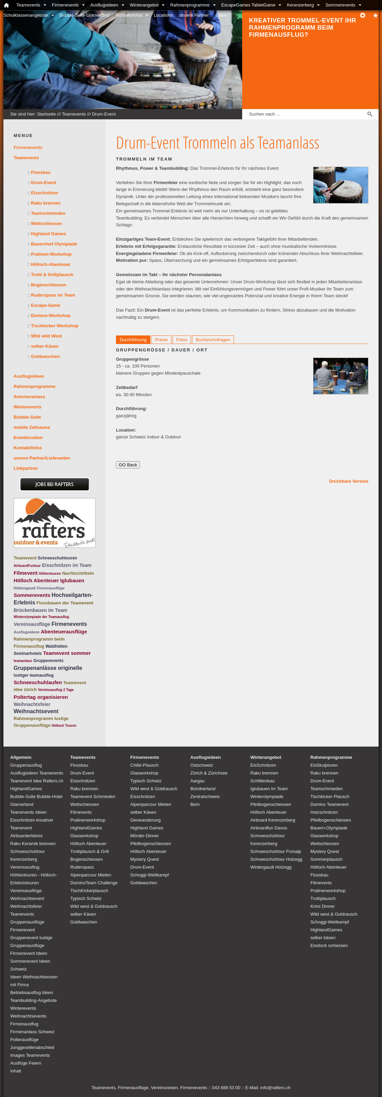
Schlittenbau (262, 780)
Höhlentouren (50, 573)
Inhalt (15, 1070)
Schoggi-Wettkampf (149, 874)
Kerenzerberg (300, 4)
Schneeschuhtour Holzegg (276, 859)
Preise (161, 339)
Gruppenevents (48, 660)
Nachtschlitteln (78, 573)
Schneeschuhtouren (57, 558)
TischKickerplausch (89, 890)
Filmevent (26, 573)
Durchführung (133, 339)
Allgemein (20, 757)
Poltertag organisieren (41, 697)
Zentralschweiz (205, 796)
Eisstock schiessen (329, 945)
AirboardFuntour (27, 566)
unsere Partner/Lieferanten (42, 458)
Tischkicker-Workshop (54, 325)
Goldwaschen (45, 356)
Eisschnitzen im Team (66, 565)
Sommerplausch (326, 859)
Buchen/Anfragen (213, 339)
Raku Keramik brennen (33, 843)
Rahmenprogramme (190, 4)
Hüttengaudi (24, 588)
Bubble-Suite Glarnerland (84, 15)
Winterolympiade (266, 796)
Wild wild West (46, 336)
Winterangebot (144, 4)
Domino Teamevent (329, 804)
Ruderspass (82, 867)
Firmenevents (65, 4)
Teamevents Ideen (28, 812)
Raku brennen (46, 203)
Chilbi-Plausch (144, 765)
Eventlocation (28, 437)
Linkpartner (26, 468)
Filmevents (81, 812)
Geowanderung (145, 820)
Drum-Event (104, 114)
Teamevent (25, 557)
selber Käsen (45, 346)
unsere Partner (194, 15)
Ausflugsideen (104, 4)
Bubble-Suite (27, 417)
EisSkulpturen (324, 765)
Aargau (197, 780)
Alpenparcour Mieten (90, 874)
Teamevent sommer (67, 653)
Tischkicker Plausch (329, 796)
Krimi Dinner (322, 906)
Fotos (182, 339)
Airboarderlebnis (26, 835)
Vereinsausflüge (32, 624)
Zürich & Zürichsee (208, 773)
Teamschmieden (48, 213)
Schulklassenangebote (25, 15)
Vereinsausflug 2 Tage (56, 690)
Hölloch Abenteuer (36, 580)
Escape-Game (45, 305)
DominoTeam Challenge (94, 882)
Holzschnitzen (324, 812)
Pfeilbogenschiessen (150, 843)
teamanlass (23, 661)
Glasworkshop (84, 835)
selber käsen (323, 937)
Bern (195, 804)
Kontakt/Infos (129, 15)
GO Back (128, 464)
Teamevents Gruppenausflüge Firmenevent (27, 922)
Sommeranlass (29, 396)
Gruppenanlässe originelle (48, 668)
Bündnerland (203, 788)
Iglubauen (72, 580)
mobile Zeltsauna (32, 427)
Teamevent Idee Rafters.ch (36, 780)
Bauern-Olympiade (328, 827)
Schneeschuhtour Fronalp (275, 851)
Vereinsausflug (24, 867)
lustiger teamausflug (34, 675)
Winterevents (28, 406)
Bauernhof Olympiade (54, 243)
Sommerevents (340, 4)
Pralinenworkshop (87, 820)
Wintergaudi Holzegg (271, 867)
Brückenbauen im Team (40, 610)
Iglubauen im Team (269, 788)
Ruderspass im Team (53, 295)
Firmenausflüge (51, 588)
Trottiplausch (323, 898)
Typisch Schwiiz (86, 898)
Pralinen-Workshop (51, 254)
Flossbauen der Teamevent (64, 602)
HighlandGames (26, 788)
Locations (163, 15)
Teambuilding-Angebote (33, 1000)
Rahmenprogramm (33, 718)
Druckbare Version (348, 481)
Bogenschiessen (48, 284)
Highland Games (48, 233)
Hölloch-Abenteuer (51, 264)
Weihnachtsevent (36, 711)
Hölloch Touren (64, 725)
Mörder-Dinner (144, 835)
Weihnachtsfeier (32, 704)
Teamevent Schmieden (92, 796)
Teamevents (28, 4)
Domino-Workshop (51, 315)
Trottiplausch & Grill (89, 851)
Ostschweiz (201, 765)
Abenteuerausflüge (64, 631)
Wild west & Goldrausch (93, 906)
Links (221, 15)
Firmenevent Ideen (28, 953)
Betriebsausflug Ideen (31, 992)
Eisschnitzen (44, 192)
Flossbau (40, 172)
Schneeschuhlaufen (38, 682)
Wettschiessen (46, 223)
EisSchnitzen (263, 765)
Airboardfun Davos (268, 827)
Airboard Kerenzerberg (272, 820)
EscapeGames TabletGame (248, 4)
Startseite (46, 114)
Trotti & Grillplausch (52, 274)
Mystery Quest (144, 859)
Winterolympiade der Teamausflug (41, 617)
